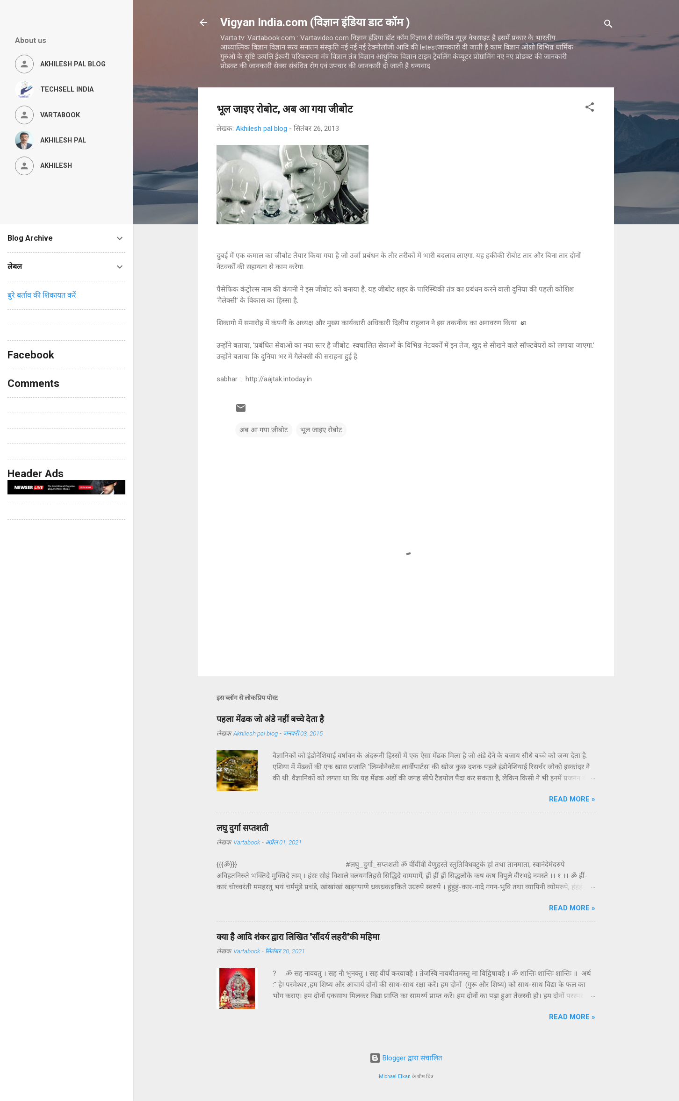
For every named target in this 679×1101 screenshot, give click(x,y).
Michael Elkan (395, 1076)
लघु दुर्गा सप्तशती (242, 828)
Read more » (572, 799)
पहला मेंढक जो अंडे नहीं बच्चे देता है (270, 719)
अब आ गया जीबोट (263, 430)
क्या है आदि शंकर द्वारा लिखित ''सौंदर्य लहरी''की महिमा (298, 937)
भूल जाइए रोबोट (321, 430)
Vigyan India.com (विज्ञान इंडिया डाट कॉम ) (315, 22)
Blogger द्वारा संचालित (405, 1058)
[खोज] (608, 25)
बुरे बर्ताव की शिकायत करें (41, 295)
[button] (589, 108)
